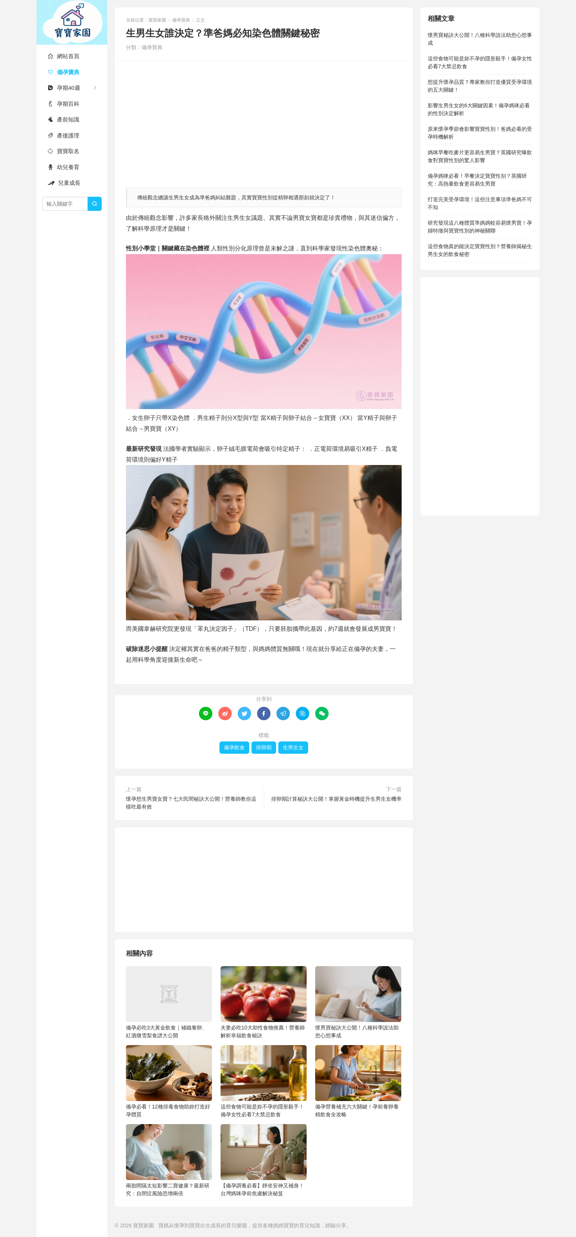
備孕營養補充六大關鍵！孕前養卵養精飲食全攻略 (358, 1081)
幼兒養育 (63, 167)
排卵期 (264, 747)
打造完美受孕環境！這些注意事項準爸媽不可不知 (480, 203)
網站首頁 (63, 56)
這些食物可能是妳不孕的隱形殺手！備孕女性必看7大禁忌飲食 (264, 1081)
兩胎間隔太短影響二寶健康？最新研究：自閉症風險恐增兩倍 (169, 1160)
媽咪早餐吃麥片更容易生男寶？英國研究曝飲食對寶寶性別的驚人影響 (480, 156)
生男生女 (293, 747)
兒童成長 (64, 183)
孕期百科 (63, 104)
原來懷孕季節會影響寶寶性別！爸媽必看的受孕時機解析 (480, 133)
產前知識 (63, 119)
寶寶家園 (72, 22)
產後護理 (63, 135)
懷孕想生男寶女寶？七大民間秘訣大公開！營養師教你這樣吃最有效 (191, 803)
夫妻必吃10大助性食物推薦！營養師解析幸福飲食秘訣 (264, 1002)
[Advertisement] (264, 121)
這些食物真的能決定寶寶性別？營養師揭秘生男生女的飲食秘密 (480, 250)
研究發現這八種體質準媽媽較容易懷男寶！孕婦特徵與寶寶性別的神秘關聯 (480, 227)
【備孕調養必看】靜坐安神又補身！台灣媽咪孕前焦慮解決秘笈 (264, 1160)
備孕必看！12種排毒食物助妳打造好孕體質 (169, 1081)
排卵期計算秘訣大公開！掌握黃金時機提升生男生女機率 (336, 799)
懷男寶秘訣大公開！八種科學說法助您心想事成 (358, 1002)
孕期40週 (64, 88)
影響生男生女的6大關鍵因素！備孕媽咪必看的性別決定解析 (479, 109)
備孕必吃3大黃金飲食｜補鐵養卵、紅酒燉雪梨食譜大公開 (169, 1002)
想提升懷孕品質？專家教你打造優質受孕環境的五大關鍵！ (480, 86)
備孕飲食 (234, 747)
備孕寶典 (63, 72)
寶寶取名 (63, 151)
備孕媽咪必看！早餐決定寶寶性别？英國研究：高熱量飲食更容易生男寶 (477, 180)
